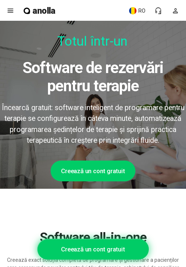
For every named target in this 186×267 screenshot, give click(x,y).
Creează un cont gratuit (93, 171)
